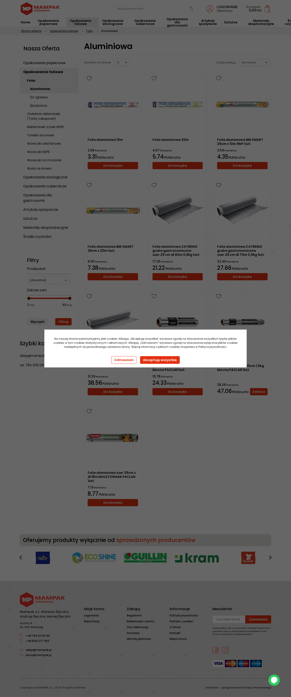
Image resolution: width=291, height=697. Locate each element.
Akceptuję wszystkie (160, 360)
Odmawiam (124, 360)
